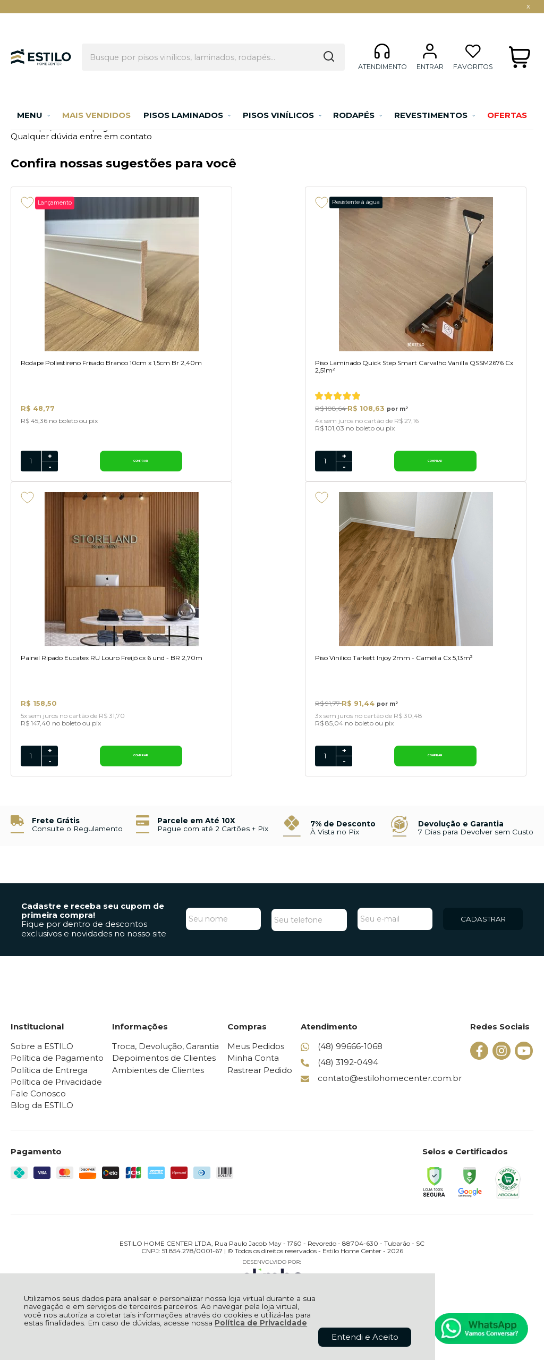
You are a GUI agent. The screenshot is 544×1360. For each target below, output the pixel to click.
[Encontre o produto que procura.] (321, 39)
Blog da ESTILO (42, 1117)
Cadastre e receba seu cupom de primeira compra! (92, 922)
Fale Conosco (38, 1105)
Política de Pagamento (57, 1070)
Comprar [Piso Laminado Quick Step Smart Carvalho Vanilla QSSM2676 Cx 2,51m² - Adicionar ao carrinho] (286, 471)
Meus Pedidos (257, 1058)
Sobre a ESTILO (42, 1058)
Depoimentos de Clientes (165, 1070)
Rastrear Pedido (261, 1082)
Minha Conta (254, 1070)
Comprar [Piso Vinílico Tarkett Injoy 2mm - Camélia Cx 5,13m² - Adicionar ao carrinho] (91, 768)
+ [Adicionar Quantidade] (50, 466)
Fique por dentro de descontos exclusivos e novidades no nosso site (93, 940)
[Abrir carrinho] (519, 39)
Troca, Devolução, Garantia (166, 1058)
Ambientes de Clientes (159, 1082)
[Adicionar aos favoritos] (27, 202)
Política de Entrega (49, 1082)
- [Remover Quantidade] (50, 476)
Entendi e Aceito (365, 1337)
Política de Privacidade (261, 1323)
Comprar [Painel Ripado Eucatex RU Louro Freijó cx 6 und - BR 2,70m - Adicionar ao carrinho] (481, 471)
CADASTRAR (483, 931)
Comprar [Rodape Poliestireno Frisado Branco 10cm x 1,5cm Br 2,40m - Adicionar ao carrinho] (91, 471)
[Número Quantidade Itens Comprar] (31, 471)
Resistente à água (259, 202)
